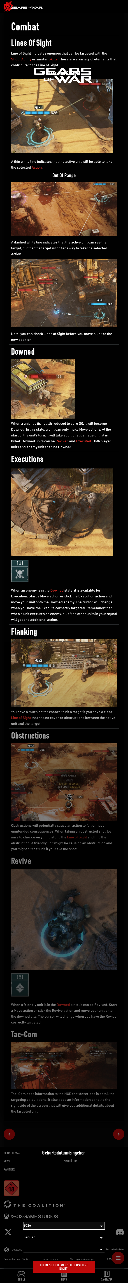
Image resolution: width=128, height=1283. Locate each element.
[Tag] (64, 1249)
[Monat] (64, 1237)
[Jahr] (64, 1225)
